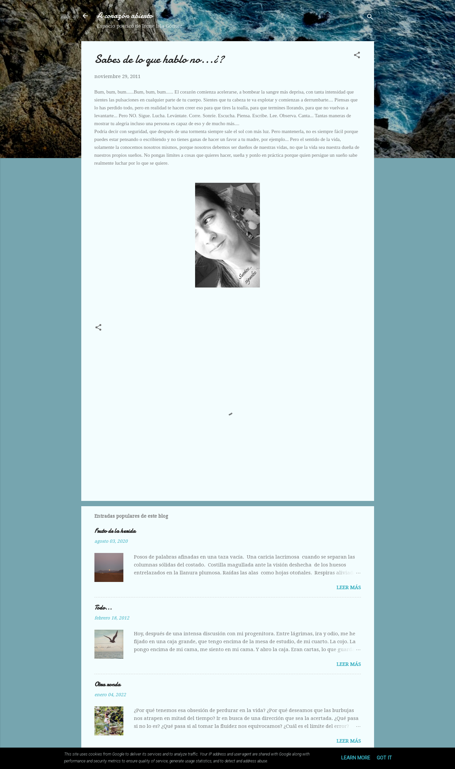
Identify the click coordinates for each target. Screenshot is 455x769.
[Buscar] (370, 18)
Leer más (349, 587)
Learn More (355, 758)
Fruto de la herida (115, 531)
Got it (384, 758)
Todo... (103, 608)
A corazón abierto (125, 15)
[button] (357, 56)
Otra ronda (107, 684)
